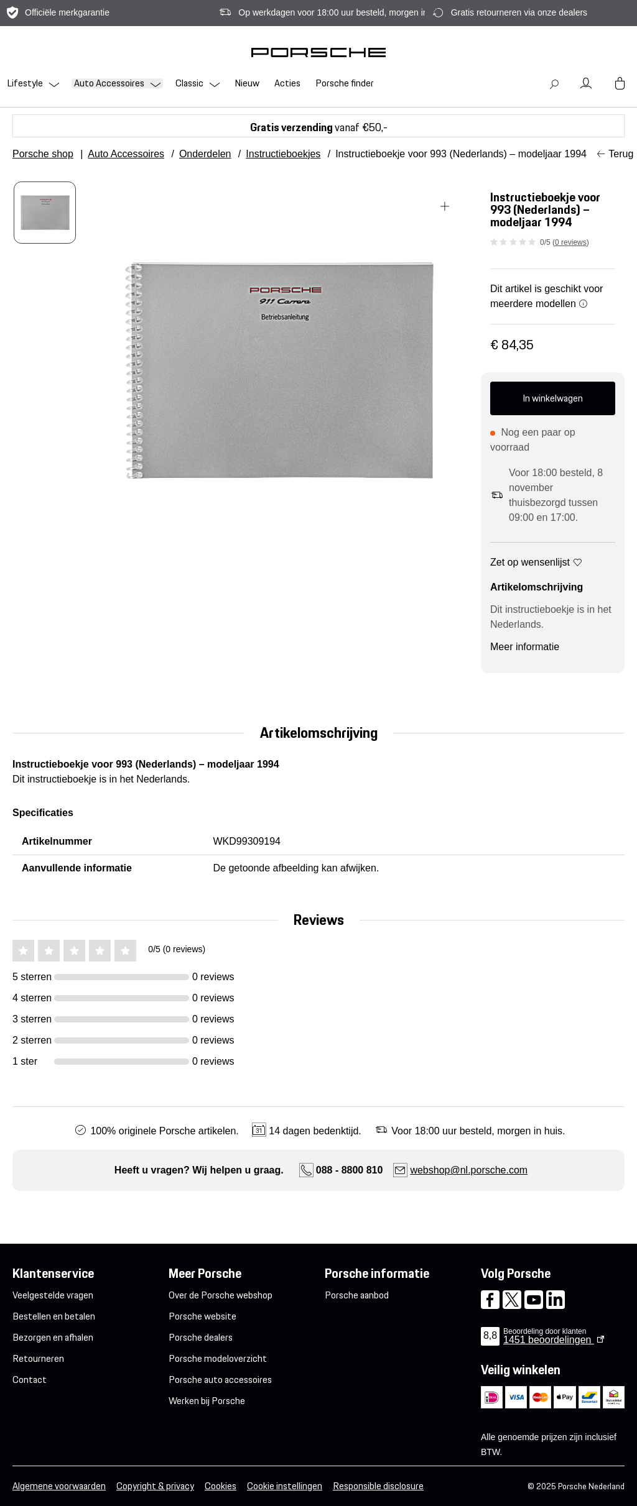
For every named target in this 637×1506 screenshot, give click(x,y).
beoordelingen (548, 1339)
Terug (620, 154)
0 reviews (571, 242)
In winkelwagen (553, 398)
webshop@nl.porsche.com (469, 1170)
